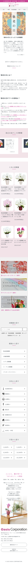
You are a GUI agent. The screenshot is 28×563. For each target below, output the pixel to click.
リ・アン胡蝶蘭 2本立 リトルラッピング (20, 241)
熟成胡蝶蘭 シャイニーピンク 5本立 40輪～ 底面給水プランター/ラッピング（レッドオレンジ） (11, 144)
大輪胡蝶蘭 (18, 333)
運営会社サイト (14, 544)
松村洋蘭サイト (14, 550)
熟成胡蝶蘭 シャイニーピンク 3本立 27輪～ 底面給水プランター (7, 215)
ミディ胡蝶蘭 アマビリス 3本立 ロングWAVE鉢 (7, 242)
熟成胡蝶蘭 (11, 333)
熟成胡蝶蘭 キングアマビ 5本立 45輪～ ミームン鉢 (20, 214)
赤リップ (24, 333)
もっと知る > (20, 54)
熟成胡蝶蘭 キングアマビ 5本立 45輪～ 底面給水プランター (20, 189)
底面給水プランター (13, 335)
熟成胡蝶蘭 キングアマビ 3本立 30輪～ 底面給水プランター (7, 189)
